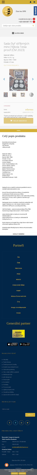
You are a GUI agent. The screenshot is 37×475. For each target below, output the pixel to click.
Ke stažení (6, 382)
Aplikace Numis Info (8, 389)
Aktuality (5, 359)
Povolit (14, 473)
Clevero (9, 465)
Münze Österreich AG (18, 296)
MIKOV (18, 279)
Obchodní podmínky (9, 369)
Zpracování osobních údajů (11, 394)
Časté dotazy (7, 362)
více (26, 471)
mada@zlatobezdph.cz (25, 19)
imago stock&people (18, 307)
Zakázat (22, 473)
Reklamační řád (7, 374)
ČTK (18, 302)
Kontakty (5, 384)
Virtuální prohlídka (8, 392)
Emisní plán (6, 379)
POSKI (18, 313)
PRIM (18, 274)
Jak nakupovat (7, 377)
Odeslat (30, 414)
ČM (18, 257)
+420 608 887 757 (25, 22)
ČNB (18, 263)
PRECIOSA (18, 268)
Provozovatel (7, 387)
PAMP (18, 291)
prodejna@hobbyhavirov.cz (20, 447)
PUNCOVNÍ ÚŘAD (19, 285)
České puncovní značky (10, 364)
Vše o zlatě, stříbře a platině (11, 372)
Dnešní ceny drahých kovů (10, 367)
